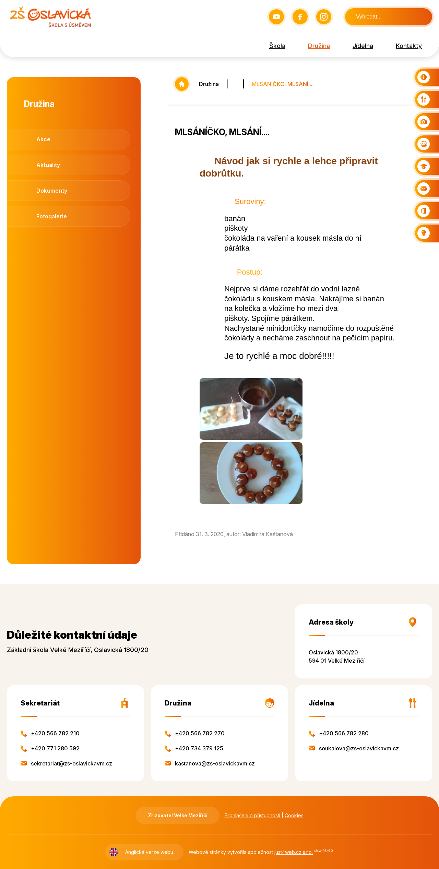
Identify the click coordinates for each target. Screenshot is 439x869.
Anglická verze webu (149, 852)
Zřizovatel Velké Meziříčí (177, 815)
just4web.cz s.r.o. (293, 852)
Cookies (294, 815)
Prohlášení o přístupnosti (252, 815)
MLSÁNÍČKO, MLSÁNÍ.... (283, 84)
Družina (209, 84)
